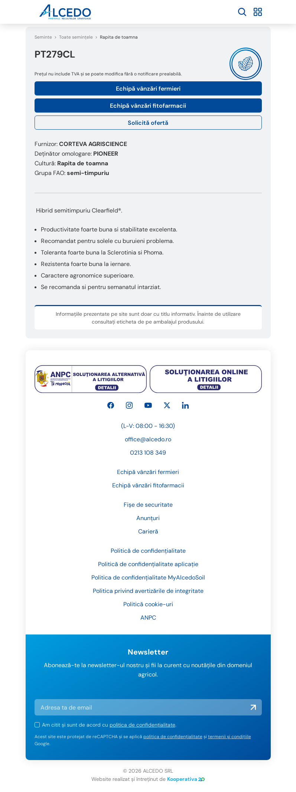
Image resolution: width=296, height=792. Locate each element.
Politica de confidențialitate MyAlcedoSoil (148, 577)
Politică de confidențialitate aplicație (148, 564)
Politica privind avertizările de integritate (148, 591)
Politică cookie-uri (148, 604)
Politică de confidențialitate (148, 551)
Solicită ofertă (148, 123)
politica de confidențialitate (142, 724)
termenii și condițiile (229, 737)
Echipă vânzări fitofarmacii (148, 106)
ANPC (148, 617)
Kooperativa (186, 779)
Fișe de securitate (148, 505)
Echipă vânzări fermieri (148, 88)
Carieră (148, 531)
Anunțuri (148, 518)
